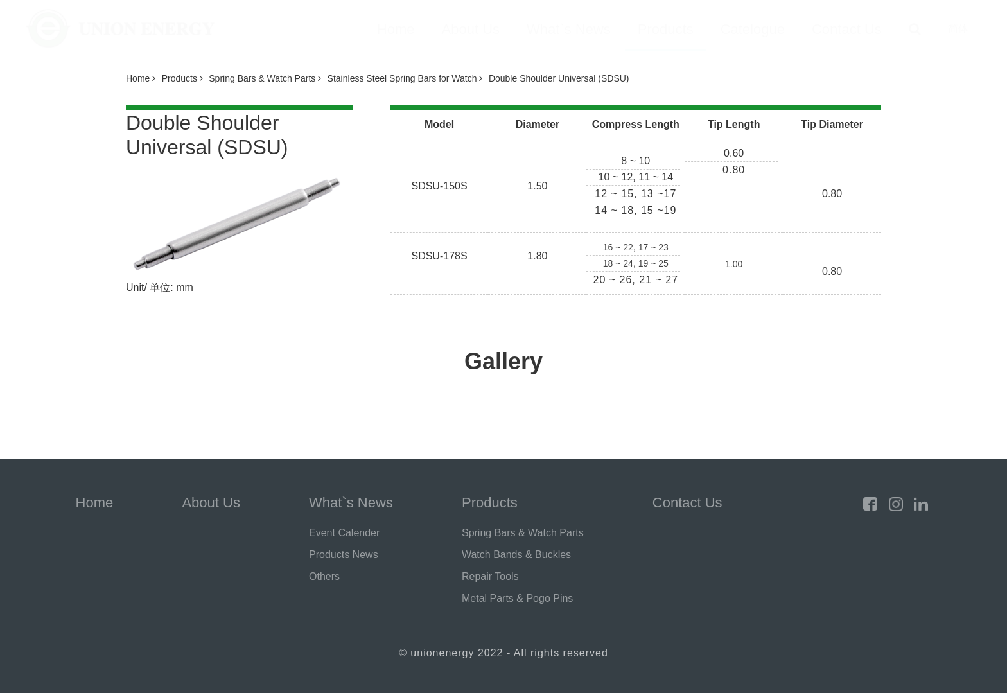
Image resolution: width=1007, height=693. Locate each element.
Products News (343, 554)
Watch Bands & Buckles (516, 554)
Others (324, 576)
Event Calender (344, 532)
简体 (958, 28)
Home (396, 29)
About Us (471, 29)
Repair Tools (490, 576)
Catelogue (753, 29)
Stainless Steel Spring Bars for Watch (405, 78)
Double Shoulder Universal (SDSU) (559, 78)
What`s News (569, 29)
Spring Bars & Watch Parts (265, 78)
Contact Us (847, 29)
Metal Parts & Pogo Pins (517, 598)
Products (666, 29)
